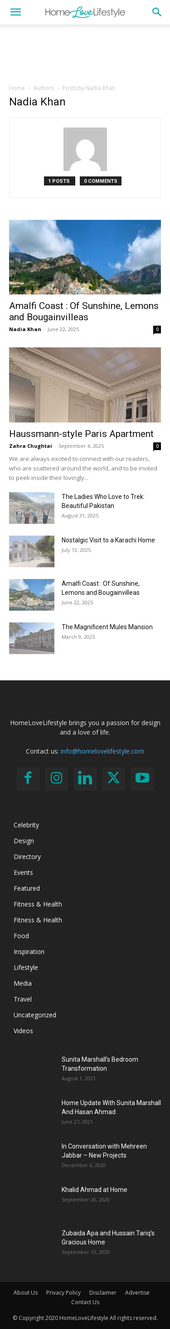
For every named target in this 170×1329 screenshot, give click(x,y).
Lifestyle (26, 967)
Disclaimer (103, 1292)
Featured (27, 888)
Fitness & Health (38, 904)
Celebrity (26, 825)
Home (17, 88)
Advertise (137, 1292)
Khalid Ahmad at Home (94, 1189)
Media (23, 983)
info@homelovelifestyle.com (102, 751)
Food (21, 935)
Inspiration (29, 951)
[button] (15, 12)
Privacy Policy (63, 1292)
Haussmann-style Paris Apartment (81, 433)
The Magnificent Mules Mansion (107, 627)
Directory (27, 856)
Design (24, 840)
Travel (23, 999)
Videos (23, 1030)
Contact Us (85, 1302)
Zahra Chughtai (30, 445)
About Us (26, 1292)
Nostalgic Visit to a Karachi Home (108, 540)
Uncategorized (35, 1015)
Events (23, 872)
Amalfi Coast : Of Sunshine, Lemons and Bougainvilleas (84, 311)
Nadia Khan (25, 329)
